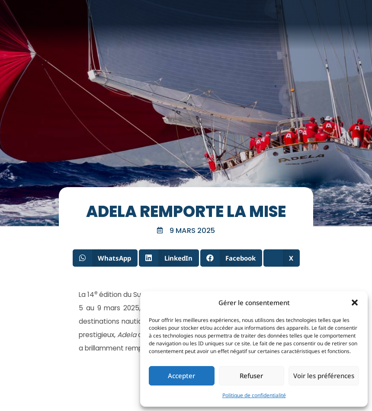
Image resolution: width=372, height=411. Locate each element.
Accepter (181, 375)
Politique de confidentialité (254, 395)
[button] (354, 302)
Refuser (251, 375)
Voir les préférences (323, 375)
